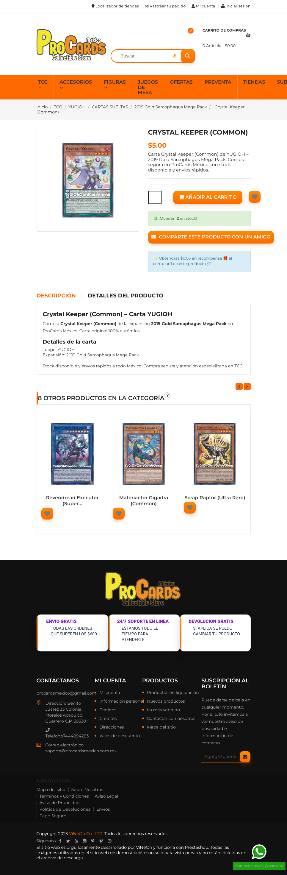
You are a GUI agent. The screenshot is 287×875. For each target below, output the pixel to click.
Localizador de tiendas (115, 6)
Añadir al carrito (208, 197)
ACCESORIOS (75, 82)
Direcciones (111, 727)
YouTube (84, 841)
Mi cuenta (110, 680)
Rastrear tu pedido (165, 6)
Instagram (109, 841)
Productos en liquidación (173, 692)
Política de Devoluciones (65, 809)
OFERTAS (181, 82)
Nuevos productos (166, 701)
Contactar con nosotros (171, 718)
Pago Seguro (53, 815)
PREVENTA (218, 82)
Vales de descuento (119, 736)
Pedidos (107, 710)
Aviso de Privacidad (60, 802)
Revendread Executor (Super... (72, 501)
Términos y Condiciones (64, 796)
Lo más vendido (163, 710)
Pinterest (92, 841)
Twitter (68, 841)
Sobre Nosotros (87, 789)
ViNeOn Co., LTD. (86, 833)
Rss (76, 841)
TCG (43, 82)
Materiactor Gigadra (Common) (143, 501)
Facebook (60, 841)
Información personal (121, 701)
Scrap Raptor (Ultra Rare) (214, 498)
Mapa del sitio (161, 727)
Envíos (103, 809)
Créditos (108, 718)
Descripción (56, 296)
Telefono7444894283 (67, 733)
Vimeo (101, 841)
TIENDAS (254, 82)
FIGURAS (115, 82)
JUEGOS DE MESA (148, 87)
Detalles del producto (125, 296)
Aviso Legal (106, 796)
